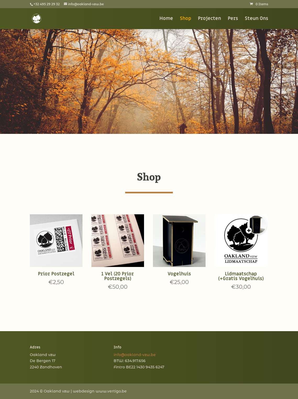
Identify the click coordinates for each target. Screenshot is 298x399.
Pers (233, 19)
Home (166, 19)
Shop (185, 19)
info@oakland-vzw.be (135, 354)
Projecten (209, 19)
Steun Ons (256, 19)
